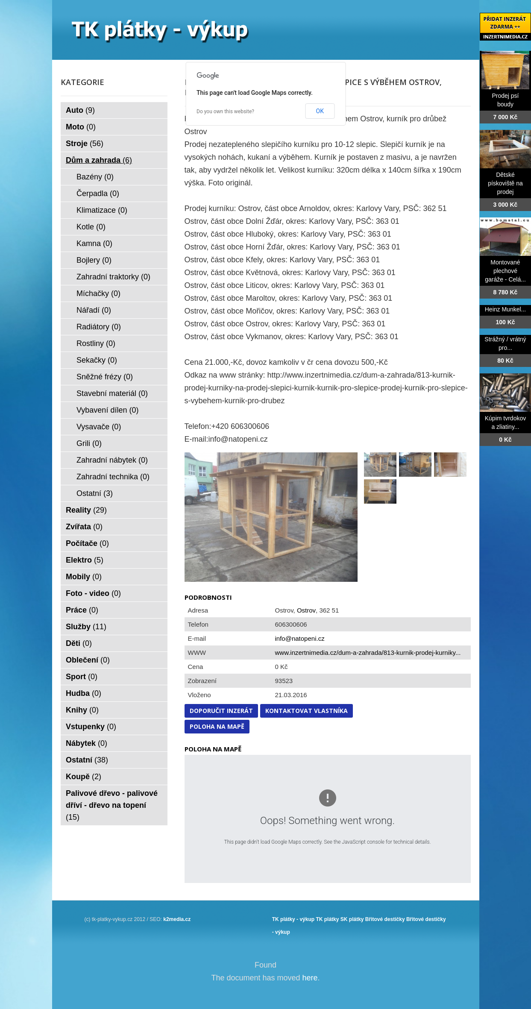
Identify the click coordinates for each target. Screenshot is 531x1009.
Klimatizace (101, 210)
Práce (82, 610)
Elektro (84, 560)
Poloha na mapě (217, 726)
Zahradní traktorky (113, 277)
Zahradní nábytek (112, 460)
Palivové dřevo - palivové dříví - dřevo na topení (112, 805)
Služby (86, 626)
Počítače (87, 543)
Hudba (83, 693)
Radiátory (98, 327)
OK (320, 111)
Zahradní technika (113, 476)
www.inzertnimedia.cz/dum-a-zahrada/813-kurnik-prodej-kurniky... (368, 652)
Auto (80, 110)
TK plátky (327, 919)
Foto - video (93, 593)
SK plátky (352, 919)
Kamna (94, 243)
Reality (86, 510)
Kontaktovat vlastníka (306, 711)
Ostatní (94, 493)
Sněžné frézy (104, 377)
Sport (81, 676)
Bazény (95, 177)
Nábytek (86, 743)
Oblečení (88, 660)
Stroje (84, 143)
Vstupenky (91, 726)
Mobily (84, 576)
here (310, 978)
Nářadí (93, 310)
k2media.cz (177, 919)
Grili (89, 443)
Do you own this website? (225, 111)
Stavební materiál (112, 393)
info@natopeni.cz (300, 638)
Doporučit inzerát (221, 711)
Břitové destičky (385, 919)
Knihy (82, 710)
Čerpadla (97, 193)
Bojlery (93, 260)
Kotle (91, 227)
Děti (79, 643)
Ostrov (306, 610)
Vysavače (98, 426)
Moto (81, 127)
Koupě (83, 776)
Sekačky (96, 360)
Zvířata (84, 526)
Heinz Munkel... (505, 309)
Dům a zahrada (99, 160)
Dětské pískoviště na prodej (505, 183)
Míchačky (98, 293)
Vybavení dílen (107, 410)
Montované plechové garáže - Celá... (505, 271)
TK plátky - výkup (293, 919)
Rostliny (95, 343)
